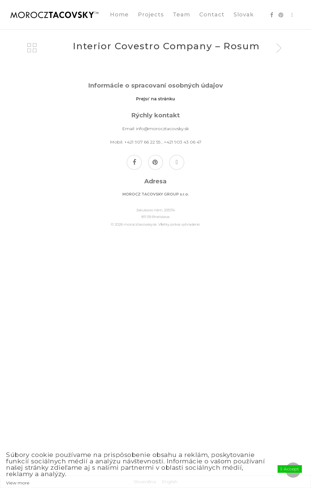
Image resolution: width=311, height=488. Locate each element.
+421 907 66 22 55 (142, 368)
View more (17, 483)
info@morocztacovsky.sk (162, 355)
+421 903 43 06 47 (182, 368)
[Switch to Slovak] (243, 14)
